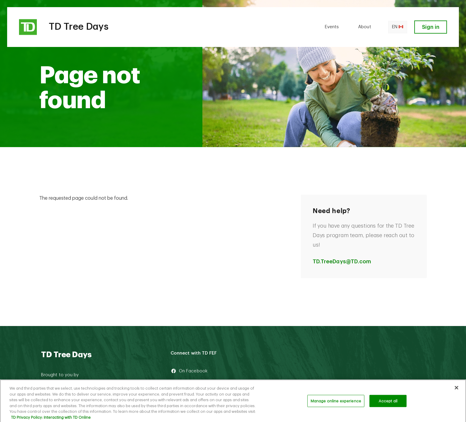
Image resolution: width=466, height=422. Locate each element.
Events (332, 27)
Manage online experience (336, 403)
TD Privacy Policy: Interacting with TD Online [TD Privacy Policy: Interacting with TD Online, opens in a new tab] (51, 419)
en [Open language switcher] (397, 27)
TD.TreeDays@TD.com (342, 261)
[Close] (456, 389)
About (364, 27)
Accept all (388, 403)
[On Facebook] (217, 371)
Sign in (430, 27)
